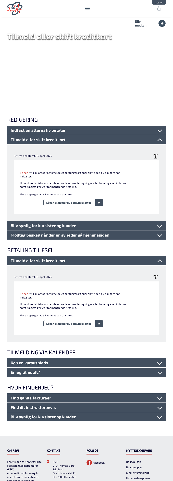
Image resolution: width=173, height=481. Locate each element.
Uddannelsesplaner (138, 444)
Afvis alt (128, 469)
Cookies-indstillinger (99, 469)
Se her (24, 138)
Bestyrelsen (133, 427)
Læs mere (42, 475)
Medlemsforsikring (137, 438)
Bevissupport (134, 433)
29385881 (60, 449)
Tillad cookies (155, 469)
